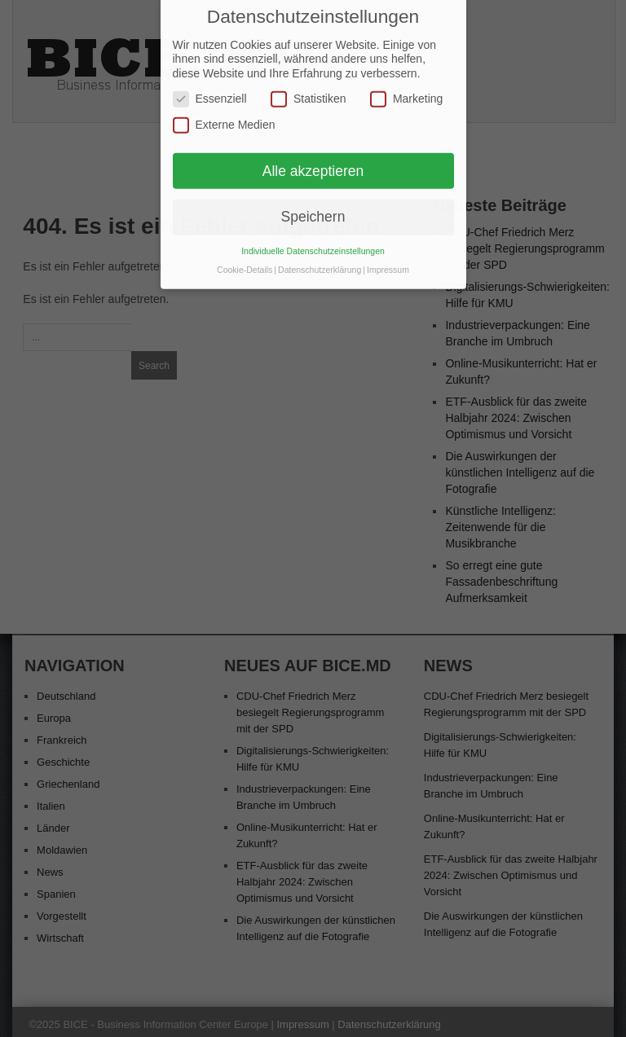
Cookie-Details (244, 253)
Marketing (406, 82)
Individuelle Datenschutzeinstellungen (313, 234)
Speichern (313, 200)
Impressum (388, 253)
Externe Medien (224, 108)
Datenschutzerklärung (319, 253)
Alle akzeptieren (313, 154)
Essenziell (210, 82)
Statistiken (308, 82)
